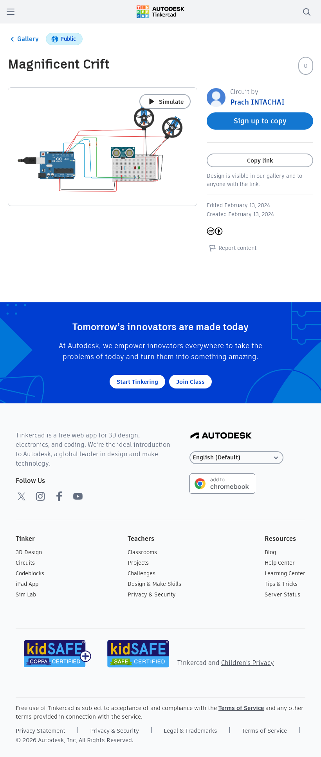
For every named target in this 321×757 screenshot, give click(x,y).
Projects (138, 563)
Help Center (280, 563)
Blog (270, 552)
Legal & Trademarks (190, 730)
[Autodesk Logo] (220, 436)
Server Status (282, 594)
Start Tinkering (137, 382)
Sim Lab (26, 594)
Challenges (141, 573)
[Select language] (236, 457)
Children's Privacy (247, 662)
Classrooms (142, 552)
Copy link (260, 160)
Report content (231, 248)
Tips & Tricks (281, 584)
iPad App (27, 584)
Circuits (25, 563)
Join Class (190, 382)
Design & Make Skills (154, 584)
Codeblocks (30, 573)
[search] (306, 12)
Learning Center (285, 573)
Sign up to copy (260, 121)
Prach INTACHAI (257, 102)
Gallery (23, 39)
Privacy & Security (152, 594)
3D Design (29, 552)
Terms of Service (241, 708)
